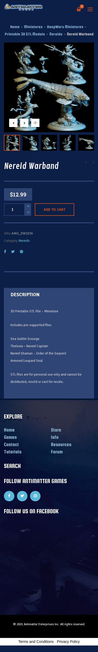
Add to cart (54, 210)
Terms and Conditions (36, 642)
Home (15, 26)
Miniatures (33, 26)
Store (56, 430)
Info (55, 437)
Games (10, 437)
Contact (11, 444)
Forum (57, 451)
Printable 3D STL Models (25, 34)
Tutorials (12, 451)
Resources (61, 444)
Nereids (55, 34)
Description (24, 294)
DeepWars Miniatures (65, 26)
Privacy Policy (68, 642)
